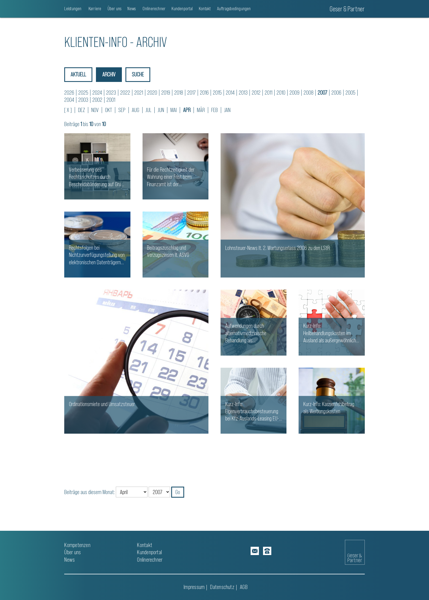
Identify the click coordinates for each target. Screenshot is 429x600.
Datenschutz (222, 586)
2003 (83, 99)
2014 (230, 92)
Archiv (109, 74)
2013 (243, 92)
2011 (268, 92)
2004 (69, 99)
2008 (308, 92)
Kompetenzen (77, 545)
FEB (214, 109)
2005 (350, 92)
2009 (294, 92)
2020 (152, 92)
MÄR (201, 109)
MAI (173, 109)
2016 (204, 92)
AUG (135, 109)
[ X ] (68, 109)
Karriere (94, 8)
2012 (256, 92)
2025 (83, 92)
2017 (191, 92)
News (131, 8)
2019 (165, 92)
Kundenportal (182, 8)
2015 (217, 92)
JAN (227, 109)
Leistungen (72, 8)
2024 (97, 92)
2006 (336, 92)
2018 (178, 92)
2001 (110, 99)
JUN (161, 109)
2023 (111, 92)
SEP (121, 109)
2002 (97, 99)
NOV (95, 109)
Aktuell (78, 74)
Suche (138, 74)
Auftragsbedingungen (234, 8)
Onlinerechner (153, 8)
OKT (108, 109)
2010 (281, 92)
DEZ (81, 109)
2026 (69, 92)
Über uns (115, 8)
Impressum (194, 586)
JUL (148, 109)
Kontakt (205, 8)
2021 (138, 92)
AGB (244, 586)
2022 (125, 92)
